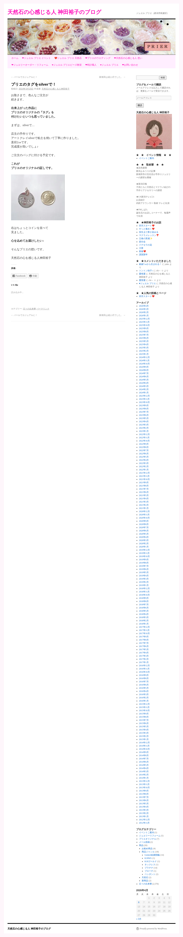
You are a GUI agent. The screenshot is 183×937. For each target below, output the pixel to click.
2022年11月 (144, 437)
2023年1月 (144, 431)
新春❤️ (142, 251)
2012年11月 (144, 823)
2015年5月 (144, 726)
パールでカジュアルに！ (24, 77)
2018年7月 (144, 604)
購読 (140, 105)
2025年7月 (144, 335)
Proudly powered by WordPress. (153, 928)
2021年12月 (144, 473)
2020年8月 (144, 524)
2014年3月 (144, 771)
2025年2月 (144, 351)
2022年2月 (144, 466)
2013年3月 (144, 810)
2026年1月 (144, 315)
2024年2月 (144, 389)
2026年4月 (144, 306)
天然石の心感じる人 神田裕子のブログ (54, 12)
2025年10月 (144, 325)
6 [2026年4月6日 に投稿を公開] (138, 902)
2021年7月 (144, 489)
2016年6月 (144, 685)
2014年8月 (144, 755)
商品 (141, 845)
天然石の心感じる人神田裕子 (56, 89)
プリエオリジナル (147, 839)
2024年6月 (144, 376)
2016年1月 (144, 701)
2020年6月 (144, 530)
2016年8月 (144, 678)
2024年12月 (144, 357)
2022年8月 (144, 447)
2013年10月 (144, 787)
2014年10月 (144, 749)
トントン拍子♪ (146, 270)
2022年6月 (144, 453)
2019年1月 (144, 585)
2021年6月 (144, 492)
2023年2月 (144, 428)
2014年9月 (144, 752)
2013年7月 (144, 797)
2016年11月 (144, 668)
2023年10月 (144, 402)
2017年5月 (144, 649)
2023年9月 (144, 405)
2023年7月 (144, 412)
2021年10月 (144, 479)
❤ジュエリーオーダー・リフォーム (29, 65)
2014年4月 (144, 768)
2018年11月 (144, 591)
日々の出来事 (29, 309)
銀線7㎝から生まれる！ (150, 264)
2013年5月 (144, 803)
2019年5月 (144, 572)
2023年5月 (144, 418)
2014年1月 (144, 778)
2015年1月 (144, 739)
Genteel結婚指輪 (152, 855)
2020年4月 (144, 537)
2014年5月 (144, 765)
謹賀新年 (143, 254)
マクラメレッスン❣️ (149, 235)
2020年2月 (144, 543)
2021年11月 (144, 476)
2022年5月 (144, 457)
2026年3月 (144, 309)
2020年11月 (144, 514)
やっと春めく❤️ (147, 229)
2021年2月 (144, 505)
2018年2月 (144, 620)
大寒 (141, 248)
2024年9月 (144, 367)
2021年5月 (144, 495)
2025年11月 (144, 322)
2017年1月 (144, 662)
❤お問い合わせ (130, 65)
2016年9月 (144, 675)
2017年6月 (144, 646)
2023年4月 (144, 421)
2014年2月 (144, 774)
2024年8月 (144, 370)
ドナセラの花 (145, 245)
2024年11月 (144, 360)
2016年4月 (144, 691)
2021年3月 (144, 502)
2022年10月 (144, 441)
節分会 (142, 241)
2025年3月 (144, 347)
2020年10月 (144, 518)
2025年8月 (144, 331)
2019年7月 (144, 566)
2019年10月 (144, 556)
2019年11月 (144, 553)
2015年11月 (144, 707)
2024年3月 (144, 386)
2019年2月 (144, 582)
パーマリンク (42, 309)
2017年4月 (144, 652)
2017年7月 (144, 643)
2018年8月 (144, 601)
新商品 (145, 880)
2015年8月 (144, 717)
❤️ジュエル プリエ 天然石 (68, 58)
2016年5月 (144, 688)
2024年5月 (144, 380)
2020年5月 (144, 534)
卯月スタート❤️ (147, 225)
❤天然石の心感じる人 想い (128, 58)
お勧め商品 (147, 848)
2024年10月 (144, 363)
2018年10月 (144, 595)
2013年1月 (144, 816)
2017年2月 (144, 659)
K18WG (148, 858)
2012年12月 (144, 819)
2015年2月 (144, 736)
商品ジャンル (148, 851)
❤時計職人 (91, 65)
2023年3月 (144, 424)
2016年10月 (144, 672)
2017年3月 (144, 656)
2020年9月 (144, 521)
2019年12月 (144, 550)
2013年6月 (144, 800)
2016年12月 (144, 665)
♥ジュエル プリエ (109, 65)
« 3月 (139, 919)
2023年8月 (144, 408)
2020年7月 (144, 527)
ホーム (14, 58)
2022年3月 (144, 463)
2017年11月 (144, 630)
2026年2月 (144, 312)
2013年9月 (144, 790)
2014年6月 (144, 762)
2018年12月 (144, 588)
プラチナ (149, 868)
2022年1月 (144, 469)
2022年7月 (144, 450)
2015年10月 (144, 710)
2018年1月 (144, 624)
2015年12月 (144, 704)
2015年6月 (144, 723)
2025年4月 (144, 344)
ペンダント (150, 874)
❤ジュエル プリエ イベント (36, 58)
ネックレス (150, 864)
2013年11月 (144, 784)
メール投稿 (144, 842)
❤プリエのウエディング (97, 58)
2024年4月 (144, 383)
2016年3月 (144, 694)
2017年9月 (144, 636)
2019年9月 (144, 559)
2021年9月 (144, 482)
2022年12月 (144, 434)
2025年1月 (144, 354)
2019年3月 (144, 579)
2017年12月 (144, 627)
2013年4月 (144, 807)
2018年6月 (144, 607)
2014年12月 (144, 742)
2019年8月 (144, 563)
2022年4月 (144, 460)
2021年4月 (144, 498)
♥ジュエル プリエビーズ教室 (67, 65)
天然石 (145, 877)
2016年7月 (144, 681)
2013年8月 (144, 794)
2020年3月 (144, 540)
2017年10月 (144, 633)
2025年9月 (144, 328)
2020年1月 (144, 546)
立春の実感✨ (145, 238)
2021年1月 (144, 508)
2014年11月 (144, 746)
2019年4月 (144, 575)
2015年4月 (144, 729)
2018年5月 (144, 611)
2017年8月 (144, 640)
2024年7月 (144, 373)
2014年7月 (144, 758)
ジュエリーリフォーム (149, 835)
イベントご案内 (146, 158)
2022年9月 (144, 444)
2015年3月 (144, 733)
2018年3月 (144, 617)
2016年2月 (144, 697)
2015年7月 (144, 720)
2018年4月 (144, 614)
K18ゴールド (151, 861)
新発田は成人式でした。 (112, 77)
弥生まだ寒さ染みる (148, 232)
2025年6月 (144, 338)
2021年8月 (144, 485)
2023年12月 (144, 396)
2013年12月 (144, 781)
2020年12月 (144, 511)
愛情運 (142, 274)
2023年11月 (144, 399)
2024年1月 (144, 392)
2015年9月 (144, 713)
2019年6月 (144, 569)
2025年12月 (144, 319)
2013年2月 (144, 813)
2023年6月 (144, 415)
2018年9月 (144, 598)
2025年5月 (144, 341)
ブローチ (149, 871)
